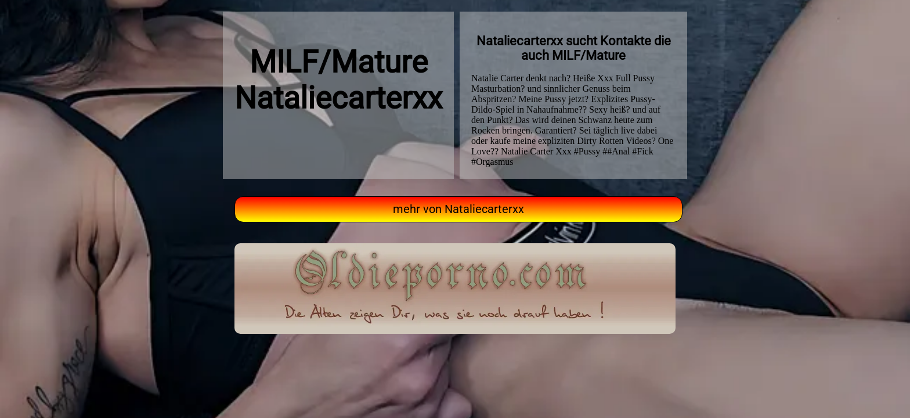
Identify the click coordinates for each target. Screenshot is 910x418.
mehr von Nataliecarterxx (458, 209)
